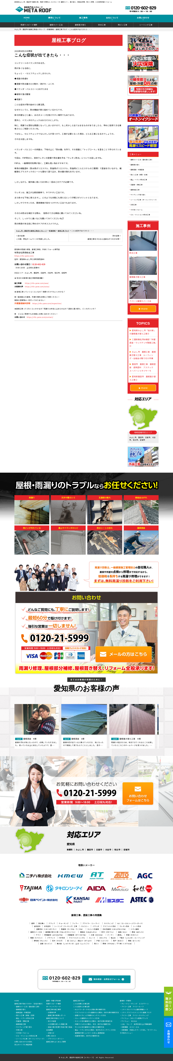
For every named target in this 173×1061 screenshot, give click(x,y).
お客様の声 (52, 1013)
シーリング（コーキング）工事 (65, 926)
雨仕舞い (41, 923)
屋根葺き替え (80, 24)
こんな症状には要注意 (81, 1007)
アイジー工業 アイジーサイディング (135, 1015)
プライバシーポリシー (56, 1039)
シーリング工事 (145, 24)
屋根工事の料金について (55, 1018)
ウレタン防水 (124, 926)
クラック (52, 923)
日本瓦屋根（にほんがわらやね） (115, 929)
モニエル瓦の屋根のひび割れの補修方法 (89, 1027)
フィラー (75, 923)
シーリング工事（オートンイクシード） (144, 200)
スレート (92, 938)
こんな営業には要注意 (81, 1004)
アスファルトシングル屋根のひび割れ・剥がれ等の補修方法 (97, 1013)
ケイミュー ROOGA (129, 1021)
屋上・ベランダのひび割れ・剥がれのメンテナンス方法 (95, 1030)
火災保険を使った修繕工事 (57, 1024)
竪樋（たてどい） (36, 938)
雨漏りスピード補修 (29, 24)
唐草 (33, 923)
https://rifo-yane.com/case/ (37, 283)
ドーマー (110, 935)
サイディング (109, 923)
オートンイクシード (53, 1007)
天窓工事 (134, 205)
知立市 (117, 849)
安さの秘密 (52, 1021)
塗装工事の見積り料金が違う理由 (60, 1027)
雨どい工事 (122, 24)
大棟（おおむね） (97, 935)
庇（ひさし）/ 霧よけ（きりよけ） (80, 941)
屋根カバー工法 (56, 24)
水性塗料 (47, 926)
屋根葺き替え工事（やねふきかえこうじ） (60, 932)
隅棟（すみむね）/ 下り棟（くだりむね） (118, 943)
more (144, 308)
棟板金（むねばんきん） (89, 932)
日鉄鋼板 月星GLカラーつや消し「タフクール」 (139, 1030)
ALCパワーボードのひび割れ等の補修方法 (90, 1010)
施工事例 (83, 17)
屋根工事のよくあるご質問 (56, 1042)
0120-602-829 (38, 264)
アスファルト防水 (109, 926)
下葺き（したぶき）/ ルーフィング (132, 938)
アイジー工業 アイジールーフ (132, 1007)
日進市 (99, 849)
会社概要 (49, 1030)
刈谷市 (108, 849)
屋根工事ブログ (79, 1001)
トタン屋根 (135, 929)
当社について (112, 17)
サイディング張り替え (138, 195)
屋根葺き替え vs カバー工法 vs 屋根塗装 (90, 1033)
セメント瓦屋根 (93, 929)
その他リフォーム (137, 210)
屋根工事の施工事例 (53, 1010)
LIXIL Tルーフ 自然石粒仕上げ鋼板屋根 (136, 1024)
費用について (54, 17)
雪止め (113, 938)
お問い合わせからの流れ (23, 1042)
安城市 (127, 849)
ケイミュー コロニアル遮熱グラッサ (134, 1018)
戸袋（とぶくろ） (102, 941)
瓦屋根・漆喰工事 (137, 185)
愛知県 (71, 844)
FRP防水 (62, 938)
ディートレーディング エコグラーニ (135, 1004)
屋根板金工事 (135, 190)
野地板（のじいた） (41, 941)
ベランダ (96, 926)
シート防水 (137, 926)
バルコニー (85, 926)
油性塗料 (37, 926)
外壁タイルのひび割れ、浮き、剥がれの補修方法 (93, 1024)
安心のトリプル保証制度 (23, 1045)
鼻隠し (120, 935)
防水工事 (102, 24)
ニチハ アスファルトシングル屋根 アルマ (136, 1013)
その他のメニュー (126, 1033)
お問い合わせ (143, 17)
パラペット (51, 938)
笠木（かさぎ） (58, 941)
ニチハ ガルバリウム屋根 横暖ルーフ (134, 1010)
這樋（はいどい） (46, 943)
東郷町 (70, 849)
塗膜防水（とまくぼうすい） (46, 929)
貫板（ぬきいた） (138, 932)
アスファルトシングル (77, 938)
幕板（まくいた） (134, 941)
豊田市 (90, 849)
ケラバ (38, 935)
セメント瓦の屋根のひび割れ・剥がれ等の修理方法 (93, 1021)
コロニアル (103, 938)
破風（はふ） (123, 932)
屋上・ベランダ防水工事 (139, 180)
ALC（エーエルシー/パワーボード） (130, 923)
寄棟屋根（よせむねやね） (54, 935)
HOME (27, 17)
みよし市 (80, 849)
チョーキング (63, 923)
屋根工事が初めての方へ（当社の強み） (29, 1004)
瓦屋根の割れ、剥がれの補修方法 (87, 1036)
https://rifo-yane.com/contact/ (40, 317)
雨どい (96, 943)
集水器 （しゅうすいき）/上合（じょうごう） (73, 943)
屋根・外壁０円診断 (53, 1001)
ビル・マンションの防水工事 (140, 215)
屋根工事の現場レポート (57, 1015)
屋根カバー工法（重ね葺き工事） (142, 160)
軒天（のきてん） (108, 932)
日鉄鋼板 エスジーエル (130, 1027)
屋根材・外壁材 (125, 1001)
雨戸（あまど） (118, 941)
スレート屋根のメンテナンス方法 (87, 1018)
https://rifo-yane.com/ (24, 256)
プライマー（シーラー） (91, 923)
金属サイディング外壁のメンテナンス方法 (90, 1015)
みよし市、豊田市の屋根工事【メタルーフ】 (78, 1057)
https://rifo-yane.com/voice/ (37, 286)
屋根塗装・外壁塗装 (137, 170)
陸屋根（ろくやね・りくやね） (72, 929)
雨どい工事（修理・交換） (140, 174)
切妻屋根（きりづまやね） (77, 935)
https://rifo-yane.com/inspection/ (47, 303)
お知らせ (51, 1033)
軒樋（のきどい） (132, 935)
